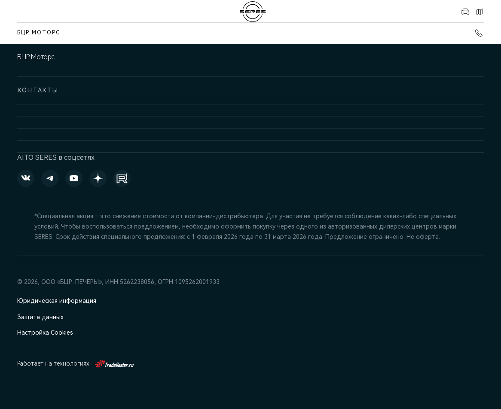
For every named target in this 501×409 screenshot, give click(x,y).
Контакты (479, 11)
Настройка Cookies (45, 332)
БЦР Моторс (38, 33)
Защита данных (40, 317)
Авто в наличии (465, 11)
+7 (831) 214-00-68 (479, 33)
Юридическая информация (56, 300)
